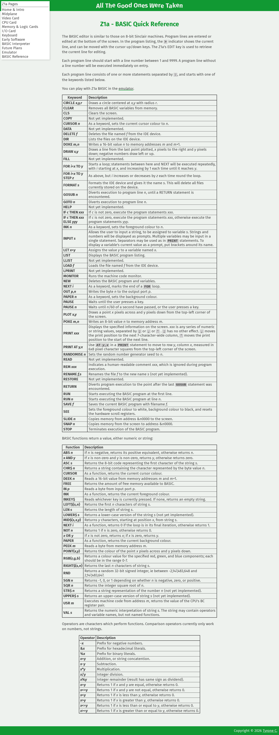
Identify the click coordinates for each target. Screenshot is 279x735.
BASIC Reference (15, 56)
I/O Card (9, 31)
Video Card (10, 18)
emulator (126, 88)
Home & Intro (13, 10)
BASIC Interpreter (16, 44)
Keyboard (9, 35)
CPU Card (9, 22)
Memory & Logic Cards (20, 27)
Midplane (9, 14)
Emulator (9, 52)
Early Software (13, 39)
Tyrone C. (270, 731)
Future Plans (12, 48)
